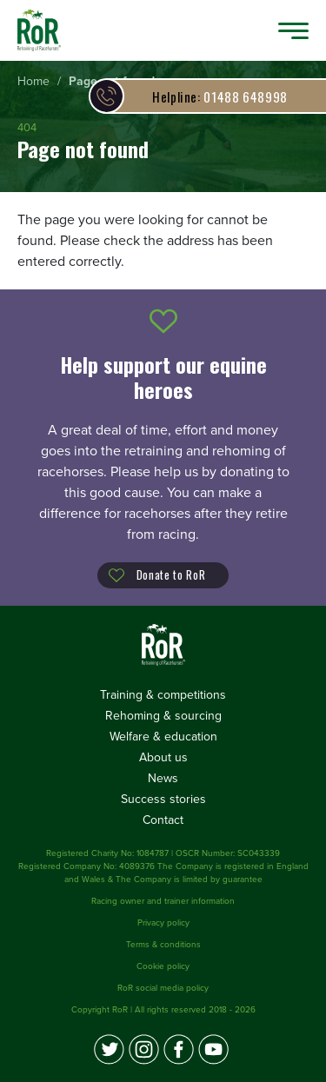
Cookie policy (163, 966)
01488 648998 (220, 96)
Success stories (163, 799)
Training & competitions (163, 694)
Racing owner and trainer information (163, 901)
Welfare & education (163, 736)
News (163, 778)
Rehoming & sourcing (163, 715)
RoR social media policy (163, 988)
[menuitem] (33, 82)
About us (163, 757)
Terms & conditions (163, 944)
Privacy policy (163, 923)
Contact (163, 820)
